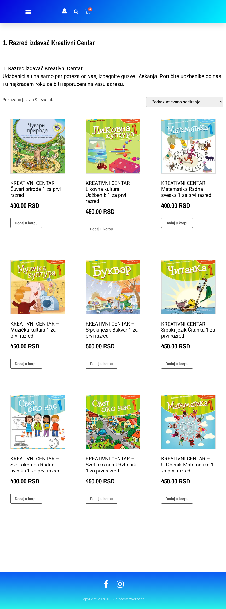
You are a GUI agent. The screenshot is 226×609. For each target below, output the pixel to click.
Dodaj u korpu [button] (26, 223)
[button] (28, 12)
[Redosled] (184, 102)
